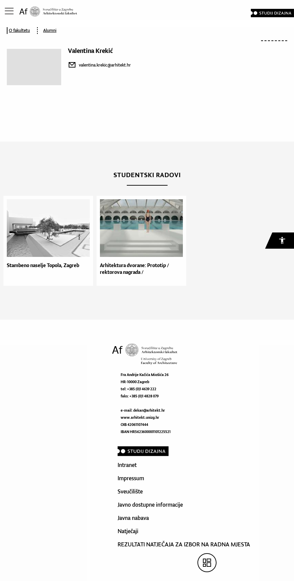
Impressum (131, 478)
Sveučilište (130, 491)
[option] (46, 241)
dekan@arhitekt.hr (149, 410)
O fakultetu (19, 30)
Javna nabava (133, 518)
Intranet (127, 465)
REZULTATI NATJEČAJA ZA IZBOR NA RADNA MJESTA (184, 544)
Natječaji (128, 531)
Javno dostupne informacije (150, 504)
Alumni (49, 30)
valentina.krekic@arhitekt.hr (105, 65)
